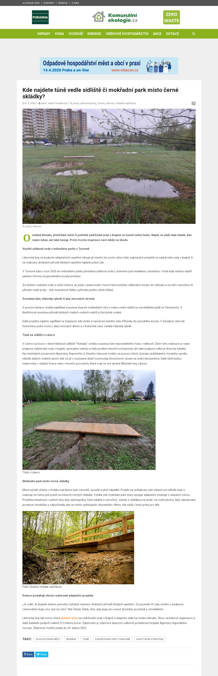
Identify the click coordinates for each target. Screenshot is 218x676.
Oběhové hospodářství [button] (127, 34)
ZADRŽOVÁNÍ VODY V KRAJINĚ (112, 639)
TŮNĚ (86, 639)
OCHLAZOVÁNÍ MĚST (48, 639)
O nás (75, 3)
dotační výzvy (69, 618)
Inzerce (63, 3)
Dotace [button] (172, 34)
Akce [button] (157, 34)
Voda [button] (59, 34)
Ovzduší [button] (75, 34)
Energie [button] (94, 34)
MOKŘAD (71, 639)
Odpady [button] (43, 34)
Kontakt (49, 3)
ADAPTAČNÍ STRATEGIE (149, 639)
